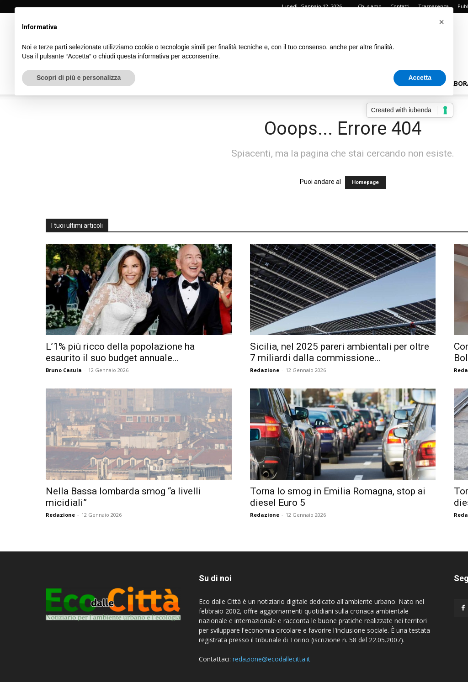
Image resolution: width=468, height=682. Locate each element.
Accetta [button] (419, 77)
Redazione (264, 370)
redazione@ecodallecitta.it (271, 659)
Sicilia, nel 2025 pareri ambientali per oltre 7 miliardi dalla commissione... (339, 352)
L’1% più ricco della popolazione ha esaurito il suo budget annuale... (120, 352)
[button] (441, 22)
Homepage (365, 182)
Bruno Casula (64, 370)
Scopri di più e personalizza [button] (79, 77)
